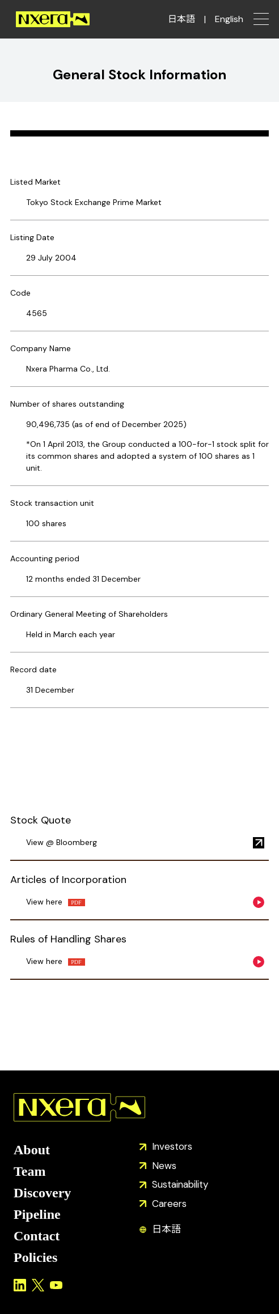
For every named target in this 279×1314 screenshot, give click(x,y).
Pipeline (37, 1214)
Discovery (42, 1192)
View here (55, 902)
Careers (169, 1203)
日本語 (181, 19)
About (32, 1149)
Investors (172, 1146)
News (164, 1165)
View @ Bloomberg (61, 842)
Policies (35, 1257)
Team (29, 1171)
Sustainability (180, 1184)
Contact (37, 1235)
